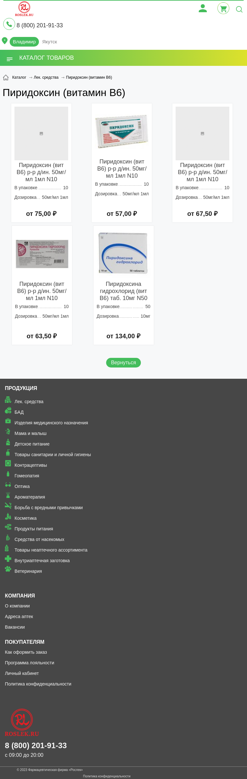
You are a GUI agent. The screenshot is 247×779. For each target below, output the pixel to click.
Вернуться (123, 362)
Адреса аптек (19, 616)
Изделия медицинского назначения (51, 422)
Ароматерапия (29, 497)
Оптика (22, 486)
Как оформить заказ (26, 652)
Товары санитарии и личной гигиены (52, 454)
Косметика (25, 518)
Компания (20, 595)
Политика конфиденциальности (38, 683)
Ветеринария (28, 571)
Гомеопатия (26, 475)
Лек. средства (28, 401)
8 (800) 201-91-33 (39, 25)
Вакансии (15, 627)
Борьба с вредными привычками (48, 507)
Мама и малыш (30, 433)
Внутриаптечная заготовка (42, 560)
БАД (18, 412)
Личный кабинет (22, 673)
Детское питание (32, 444)
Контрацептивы (30, 465)
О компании (17, 605)
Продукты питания (33, 528)
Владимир (24, 41)
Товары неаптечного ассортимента (50, 550)
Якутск (49, 41)
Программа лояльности (29, 662)
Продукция (21, 388)
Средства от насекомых (39, 539)
